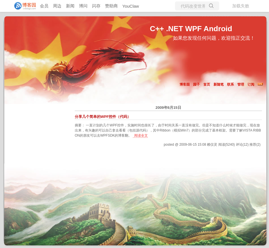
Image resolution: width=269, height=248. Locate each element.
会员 (44, 5)
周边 (57, 5)
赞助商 (111, 5)
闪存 (96, 5)
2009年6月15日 (168, 107)
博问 (83, 5)
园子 (196, 84)
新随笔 (219, 84)
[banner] (22, 6)
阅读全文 (141, 135)
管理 (240, 84)
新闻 (70, 5)
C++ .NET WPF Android (191, 28)
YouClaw (130, 6)
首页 (206, 84)
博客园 (185, 84)
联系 (230, 84)
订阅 (250, 84)
